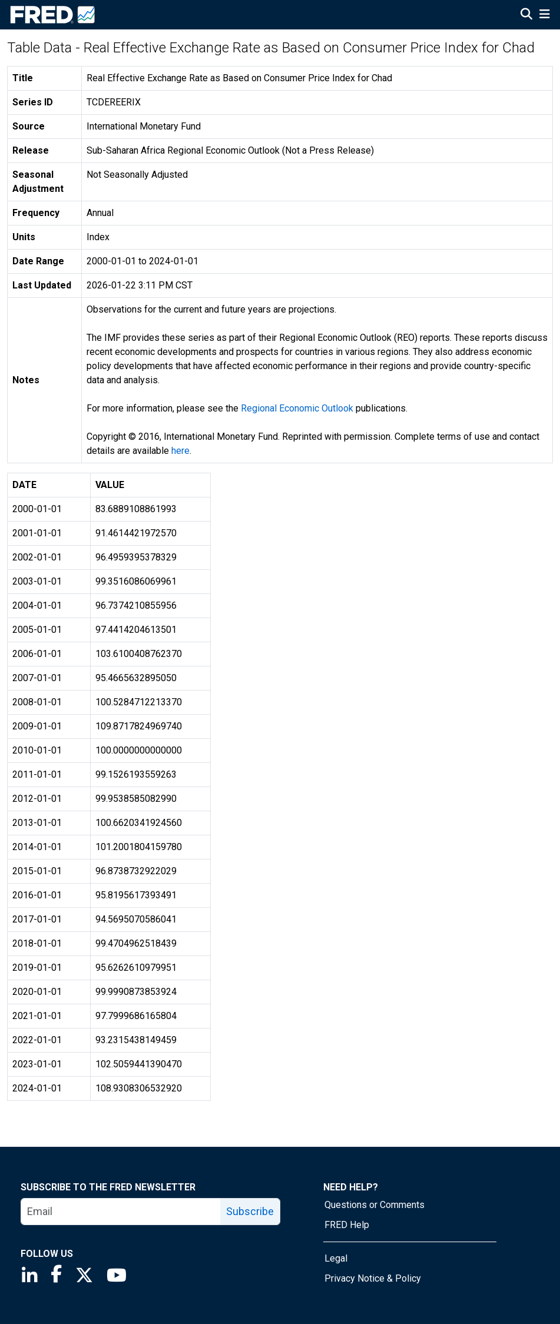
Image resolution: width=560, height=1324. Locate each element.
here (180, 450)
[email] (121, 1212)
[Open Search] (526, 15)
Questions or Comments (374, 1204)
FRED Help (346, 1224)
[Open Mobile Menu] (544, 15)
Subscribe (250, 1211)
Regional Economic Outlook (297, 408)
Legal (335, 1258)
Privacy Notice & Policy (372, 1278)
